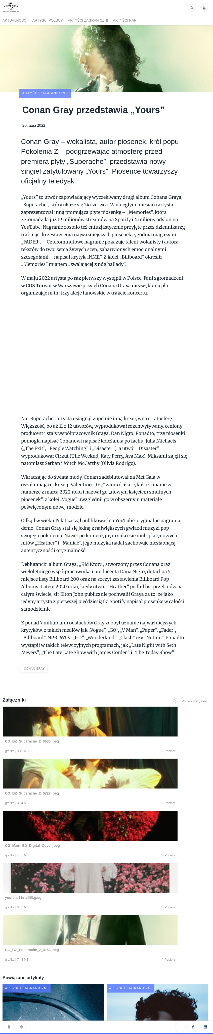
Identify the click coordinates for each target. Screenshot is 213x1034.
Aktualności (15, 20)
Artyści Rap (124, 20)
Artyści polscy (47, 20)
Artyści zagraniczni (88, 20)
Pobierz (59, 722)
